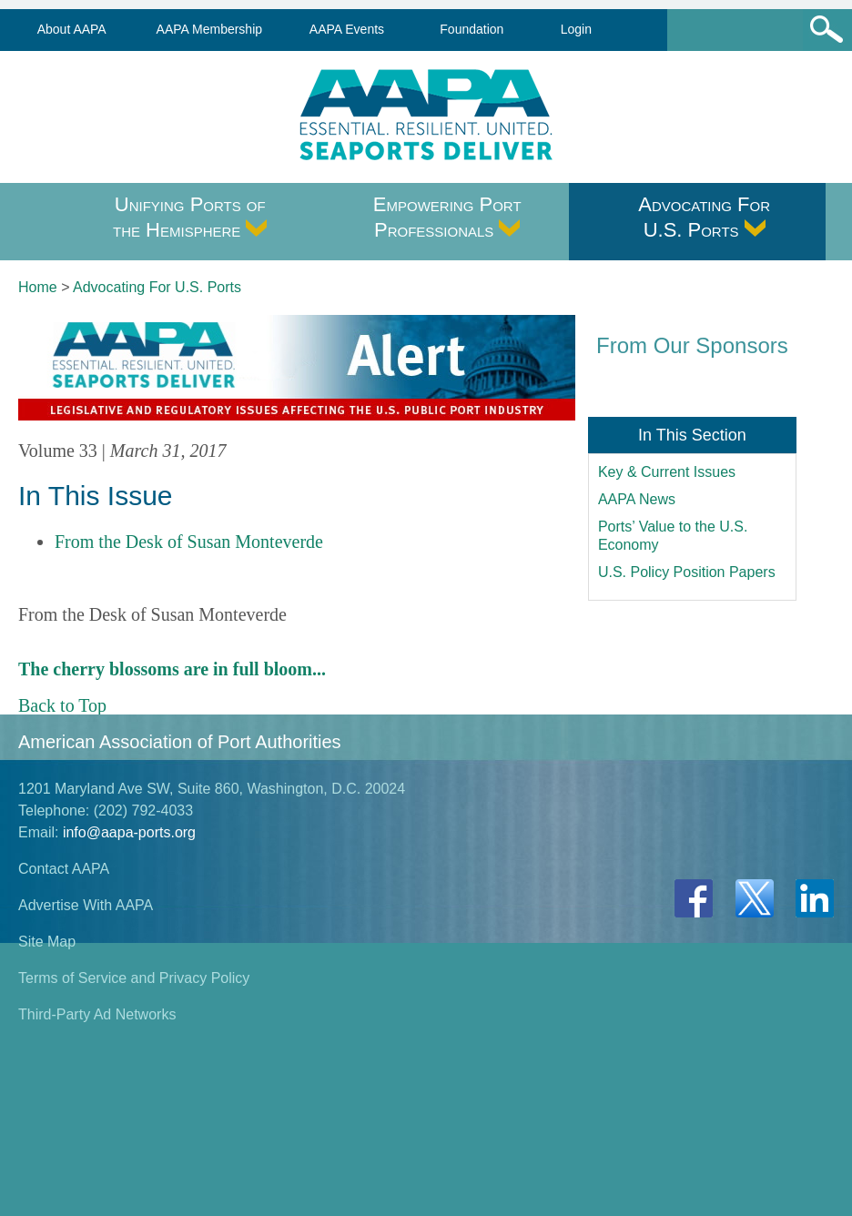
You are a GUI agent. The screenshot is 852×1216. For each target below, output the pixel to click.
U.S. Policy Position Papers (687, 572)
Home (37, 287)
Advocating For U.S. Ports (704, 217)
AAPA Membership (209, 29)
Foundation (471, 29)
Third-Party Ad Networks (97, 1014)
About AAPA (71, 29)
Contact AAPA (63, 869)
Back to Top (62, 705)
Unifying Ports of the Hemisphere (190, 217)
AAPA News (636, 499)
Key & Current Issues (666, 472)
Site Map (47, 941)
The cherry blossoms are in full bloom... (172, 669)
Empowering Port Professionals (447, 217)
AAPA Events (346, 29)
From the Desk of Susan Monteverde (189, 542)
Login (576, 29)
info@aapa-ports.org (129, 832)
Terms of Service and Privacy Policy (133, 978)
